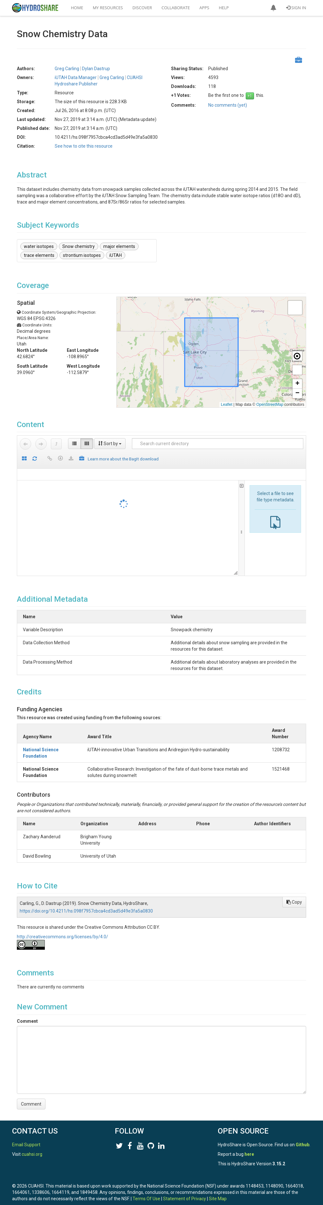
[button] (273, 8)
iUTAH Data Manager (76, 77)
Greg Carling (67, 68)
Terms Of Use (146, 1192)
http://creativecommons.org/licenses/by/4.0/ (62, 924)
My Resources (108, 7)
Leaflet (226, 404)
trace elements (39, 255)
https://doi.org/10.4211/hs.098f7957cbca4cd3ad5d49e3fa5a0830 (86, 898)
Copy (294, 889)
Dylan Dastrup (96, 68)
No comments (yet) (227, 105)
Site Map (218, 1192)
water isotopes (39, 246)
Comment (27, 1008)
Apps (204, 7)
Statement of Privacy (184, 1192)
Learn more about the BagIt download (123, 458)
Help (224, 7)
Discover (142, 7)
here (249, 1147)
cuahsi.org (32, 1147)
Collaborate (176, 7)
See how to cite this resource (84, 146)
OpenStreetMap (269, 404)
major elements (119, 246)
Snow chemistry (78, 246)
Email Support (26, 1138)
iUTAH (115, 255)
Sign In (296, 7)
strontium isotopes (82, 255)
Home (77, 7)
